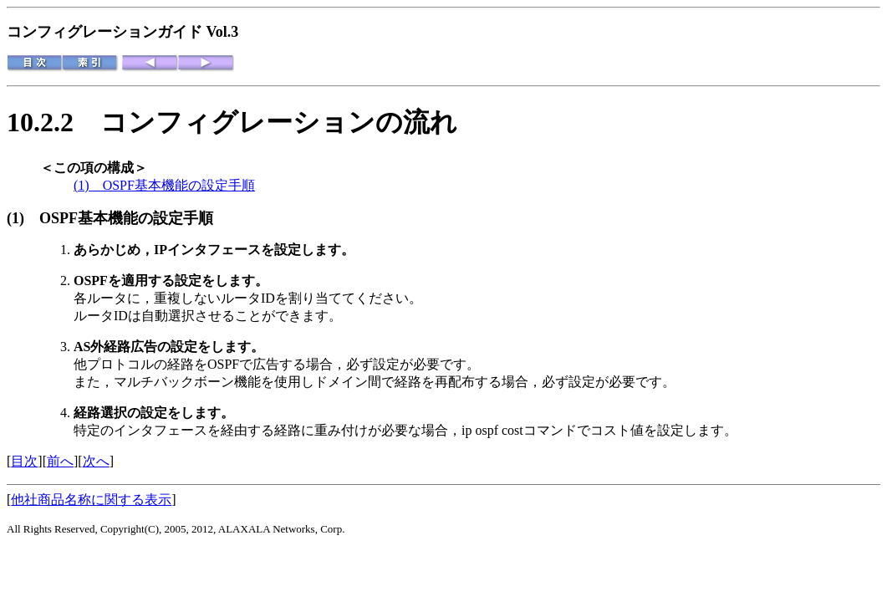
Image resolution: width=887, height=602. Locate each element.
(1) (23, 218)
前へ (60, 461)
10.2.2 (53, 122)
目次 (24, 461)
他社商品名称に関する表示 (91, 499)
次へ (96, 461)
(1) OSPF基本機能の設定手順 (164, 185)
